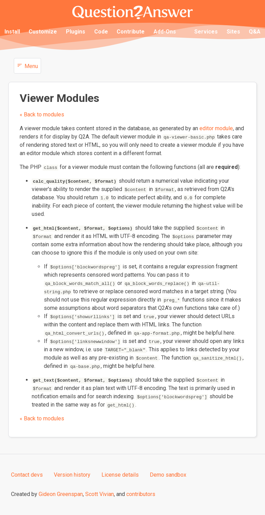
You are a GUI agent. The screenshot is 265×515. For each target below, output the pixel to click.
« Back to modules (42, 114)
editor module (216, 128)
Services (206, 31)
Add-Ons (165, 31)
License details (120, 474)
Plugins (75, 31)
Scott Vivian (99, 494)
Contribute (131, 31)
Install (12, 31)
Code (101, 31)
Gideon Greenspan (61, 494)
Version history (72, 474)
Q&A (255, 31)
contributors (140, 494)
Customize (43, 31)
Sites (233, 31)
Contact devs (27, 474)
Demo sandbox (168, 474)
